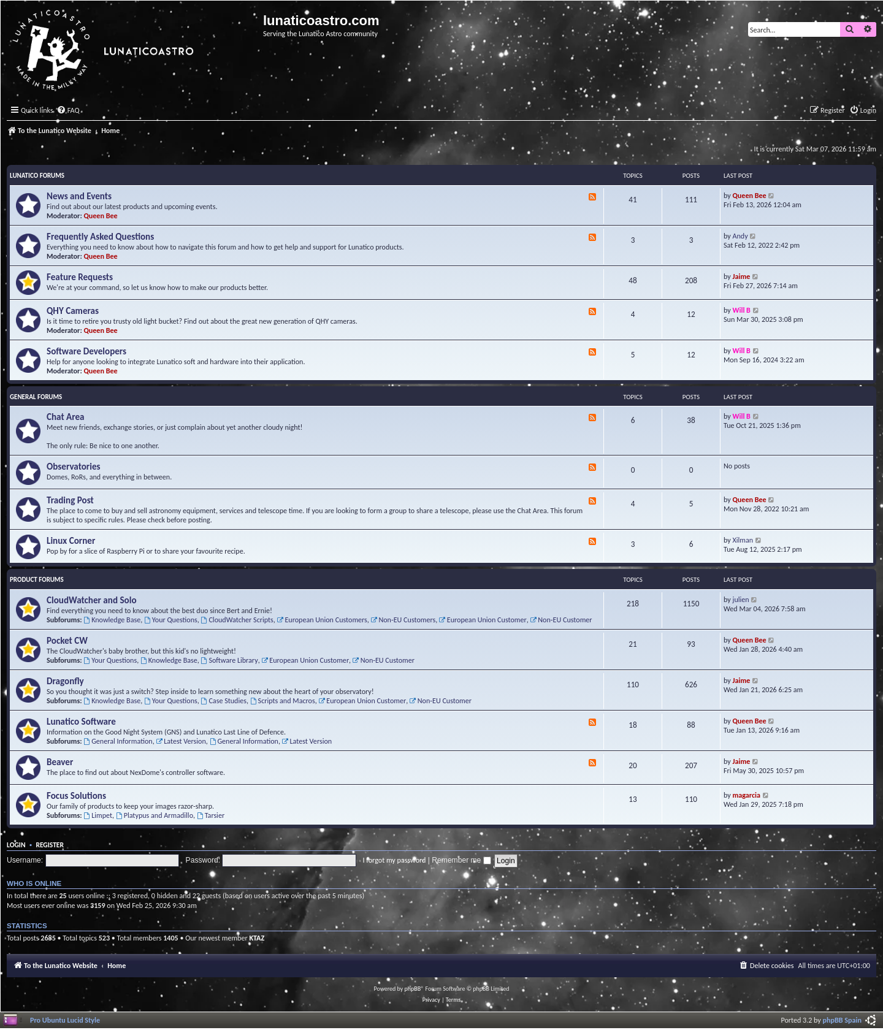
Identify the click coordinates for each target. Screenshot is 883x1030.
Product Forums (37, 580)
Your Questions (170, 619)
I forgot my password (394, 859)
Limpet (97, 815)
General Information (117, 741)
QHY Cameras (73, 310)
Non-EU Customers (403, 619)
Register (50, 845)
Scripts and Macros (282, 700)
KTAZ (256, 937)
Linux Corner (71, 540)
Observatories (74, 466)
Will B (742, 310)
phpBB (413, 989)
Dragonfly (65, 681)
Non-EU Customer (561, 619)
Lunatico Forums (37, 176)
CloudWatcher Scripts (237, 619)
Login (16, 845)
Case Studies (224, 700)
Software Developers (86, 351)
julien (741, 599)
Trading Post (70, 500)
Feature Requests (80, 277)
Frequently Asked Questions (100, 236)
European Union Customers (322, 619)
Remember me (461, 860)
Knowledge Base (111, 619)
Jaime (742, 276)
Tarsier (210, 815)
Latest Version (180, 741)
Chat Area (66, 416)
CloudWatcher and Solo (92, 600)
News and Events (79, 196)
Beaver (60, 762)
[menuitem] (68, 110)
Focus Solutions (76, 795)
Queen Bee (101, 215)
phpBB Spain (842, 1019)
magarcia (746, 794)
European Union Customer (483, 619)
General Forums (36, 397)
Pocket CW (67, 640)
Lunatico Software (81, 721)
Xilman (743, 539)
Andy (740, 235)
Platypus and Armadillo (154, 815)
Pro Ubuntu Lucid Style (65, 1019)
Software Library (229, 660)
